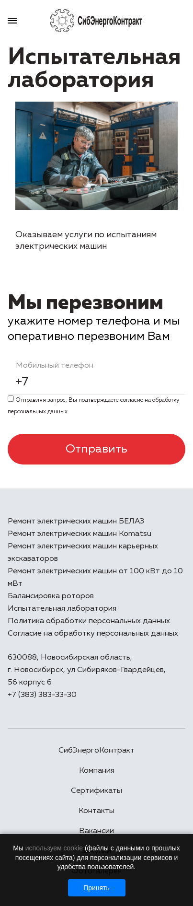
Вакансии (96, 831)
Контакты (96, 811)
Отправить (96, 449)
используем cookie (54, 848)
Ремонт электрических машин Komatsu (79, 534)
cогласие (131, 400)
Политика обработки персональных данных (89, 621)
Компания (96, 771)
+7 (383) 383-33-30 (42, 695)
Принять (96, 888)
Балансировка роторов (51, 596)
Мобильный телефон (54, 366)
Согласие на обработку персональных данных (93, 634)
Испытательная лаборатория (62, 609)
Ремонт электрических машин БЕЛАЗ (76, 521)
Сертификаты (96, 791)
